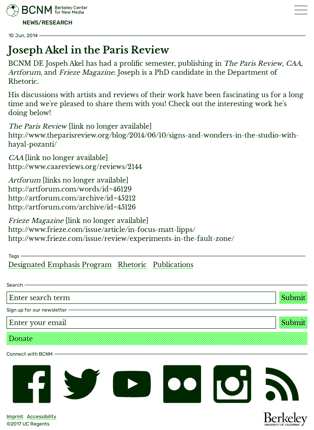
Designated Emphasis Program (60, 265)
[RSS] (282, 384)
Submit (293, 298)
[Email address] (141, 322)
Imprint (15, 416)
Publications (173, 265)
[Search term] (141, 298)
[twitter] (82, 384)
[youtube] (132, 384)
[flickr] (182, 384)
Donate (21, 338)
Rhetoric (132, 265)
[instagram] (232, 384)
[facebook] (32, 384)
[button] (300, 10)
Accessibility (41, 416)
